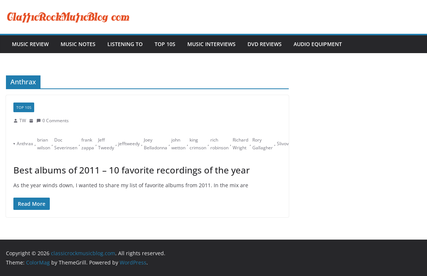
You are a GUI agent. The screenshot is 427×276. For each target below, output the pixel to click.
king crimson (198, 144)
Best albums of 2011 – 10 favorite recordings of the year (131, 170)
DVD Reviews (265, 44)
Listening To (125, 44)
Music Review (30, 44)
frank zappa (87, 144)
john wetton (178, 144)
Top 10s (165, 44)
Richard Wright (240, 144)
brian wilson (43, 144)
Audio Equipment (318, 44)
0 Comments (52, 120)
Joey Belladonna (155, 144)
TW (22, 120)
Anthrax (25, 143)
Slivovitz (285, 143)
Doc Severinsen (65, 144)
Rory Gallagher (262, 144)
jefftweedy (129, 143)
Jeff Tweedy (106, 144)
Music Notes (78, 44)
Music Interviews (211, 44)
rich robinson (219, 144)
